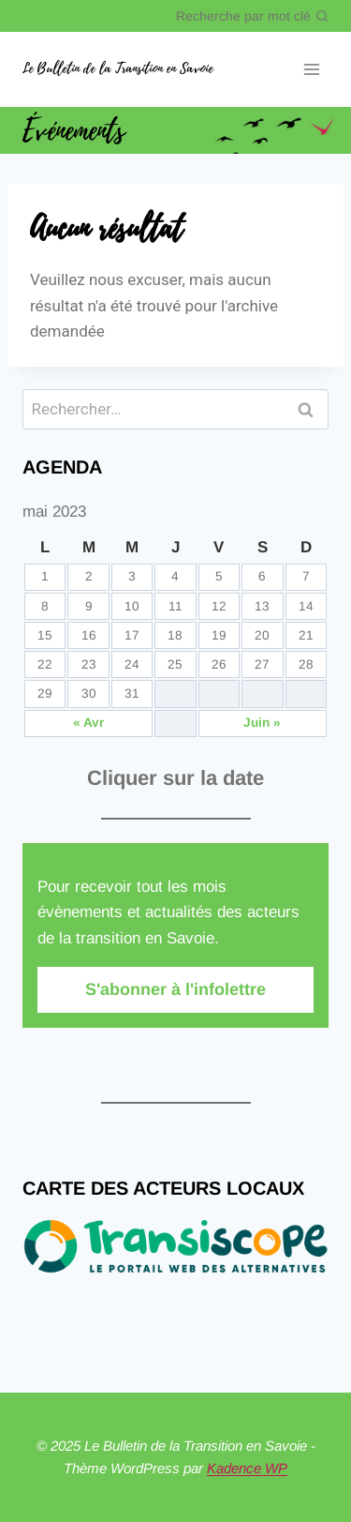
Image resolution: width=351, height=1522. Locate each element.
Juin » (262, 723)
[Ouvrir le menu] (311, 69)
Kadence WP (247, 1468)
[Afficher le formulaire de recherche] (252, 16)
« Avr (88, 723)
